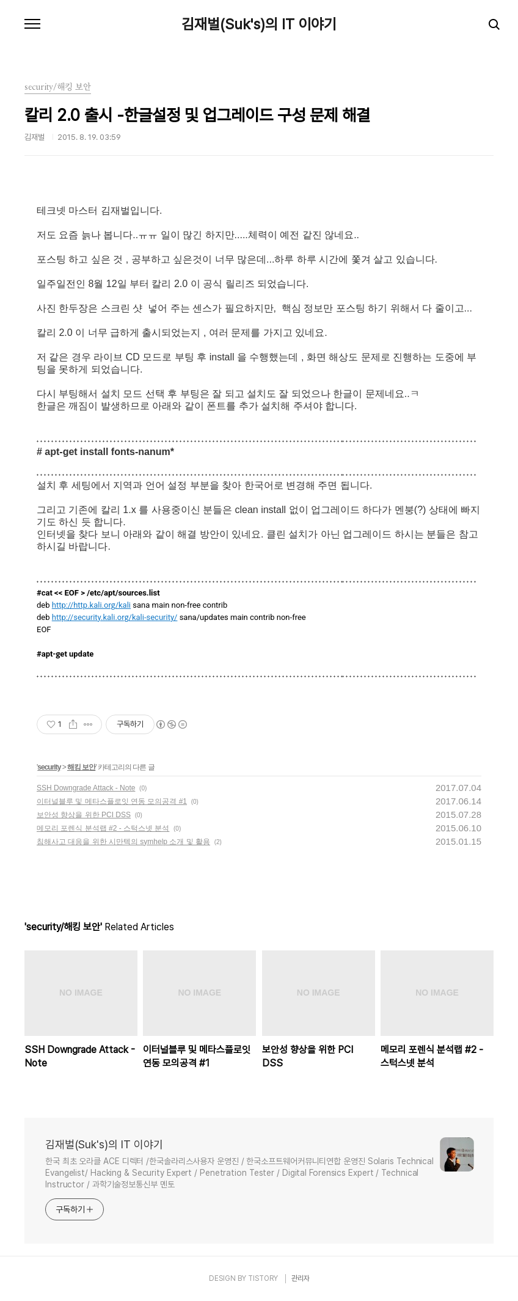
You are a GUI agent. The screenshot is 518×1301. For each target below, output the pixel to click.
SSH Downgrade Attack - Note (86, 788)
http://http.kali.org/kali (91, 605)
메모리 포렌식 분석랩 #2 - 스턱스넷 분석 (103, 828)
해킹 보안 (81, 767)
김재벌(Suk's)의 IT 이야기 (259, 24)
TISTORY (263, 1278)
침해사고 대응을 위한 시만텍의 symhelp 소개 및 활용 (123, 841)
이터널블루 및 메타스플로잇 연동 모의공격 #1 (112, 801)
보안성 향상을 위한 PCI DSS (84, 815)
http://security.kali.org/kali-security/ (115, 617)
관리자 (300, 1278)
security (48, 767)
